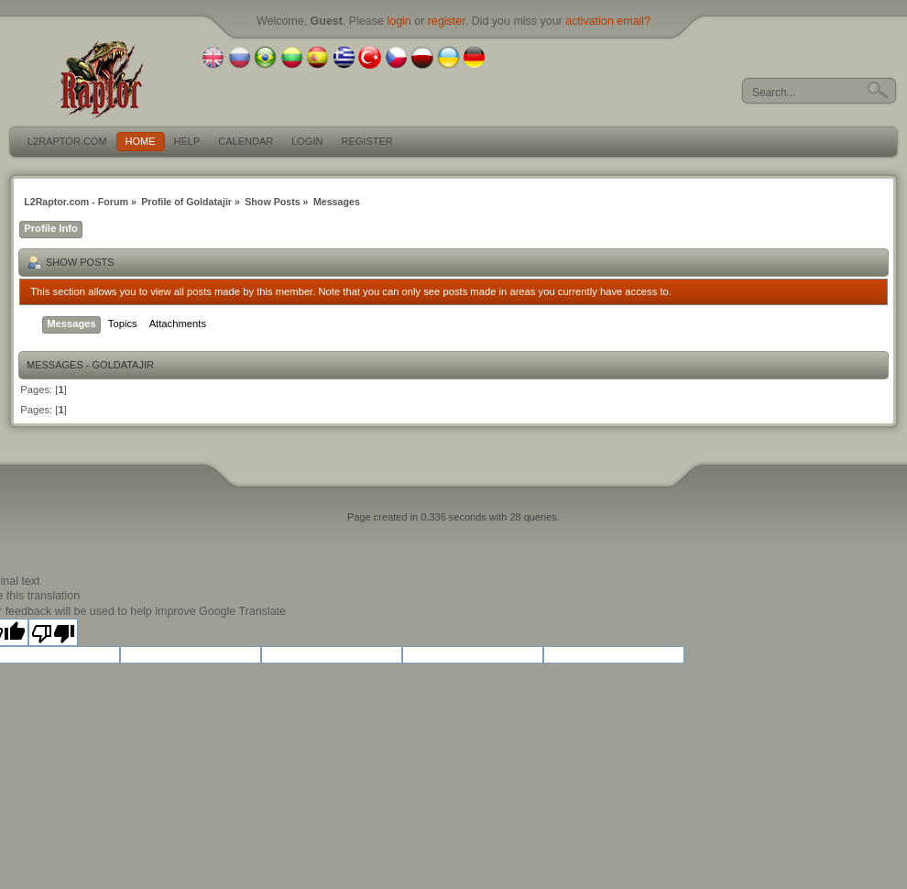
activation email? (607, 21)
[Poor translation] (53, 632)
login (398, 21)
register (446, 21)
